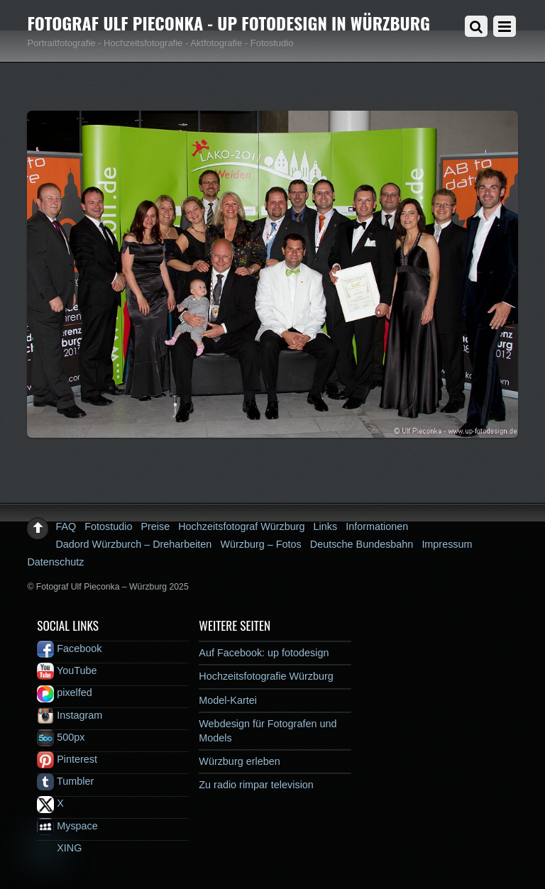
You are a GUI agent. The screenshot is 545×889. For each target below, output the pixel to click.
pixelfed (64, 692)
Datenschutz (55, 562)
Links (326, 526)
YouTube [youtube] (67, 670)
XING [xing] (59, 848)
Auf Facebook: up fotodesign (264, 652)
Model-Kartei (228, 700)
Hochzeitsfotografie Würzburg (266, 676)
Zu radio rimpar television (256, 784)
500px (60, 737)
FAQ (65, 526)
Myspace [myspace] (67, 826)
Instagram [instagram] (69, 715)
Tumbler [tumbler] (65, 781)
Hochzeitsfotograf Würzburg (241, 526)
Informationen (377, 526)
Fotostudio (108, 526)
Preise (155, 526)
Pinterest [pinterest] (67, 759)
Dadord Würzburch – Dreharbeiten (133, 544)
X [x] (50, 803)
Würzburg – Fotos (260, 544)
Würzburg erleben (239, 761)
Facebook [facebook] (69, 648)
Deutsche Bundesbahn (362, 544)
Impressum (447, 544)
